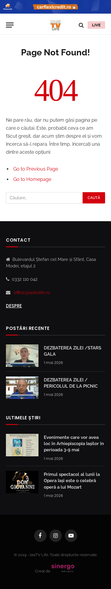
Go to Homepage (32, 179)
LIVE (96, 25)
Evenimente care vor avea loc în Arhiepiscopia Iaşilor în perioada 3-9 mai (74, 444)
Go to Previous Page (35, 169)
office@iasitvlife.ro (32, 292)
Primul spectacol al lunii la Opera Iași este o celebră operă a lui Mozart (72, 481)
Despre (14, 306)
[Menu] (10, 25)
